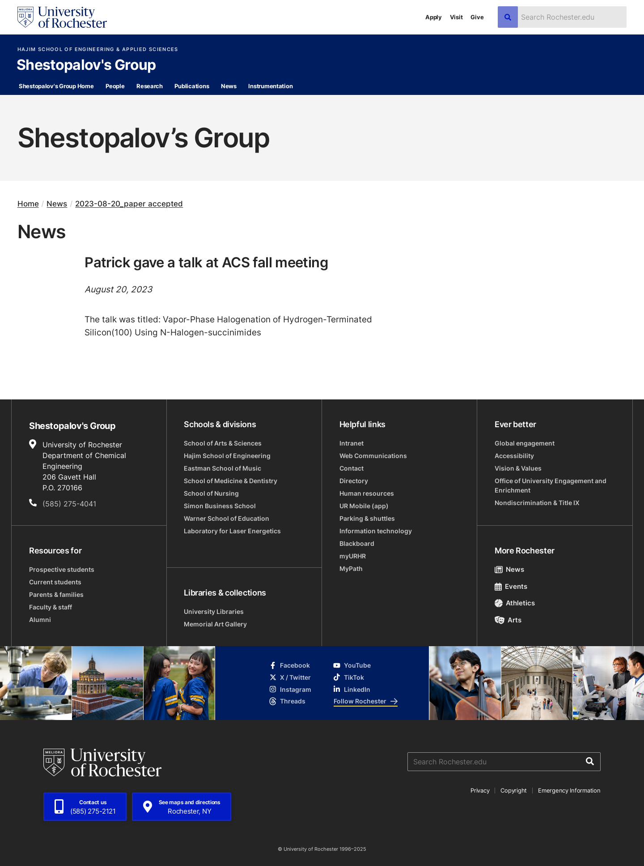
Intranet (351, 443)
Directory (353, 480)
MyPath (351, 568)
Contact (351, 468)
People (115, 86)
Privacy (479, 790)
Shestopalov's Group (86, 65)
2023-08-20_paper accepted (129, 204)
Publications (191, 86)
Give (476, 17)
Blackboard (356, 543)
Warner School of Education (226, 518)
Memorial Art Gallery (215, 624)
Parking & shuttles (367, 518)
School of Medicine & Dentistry (230, 480)
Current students (55, 582)
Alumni (40, 619)
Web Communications (373, 455)
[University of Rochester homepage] (62, 17)
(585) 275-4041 (69, 504)
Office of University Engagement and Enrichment (550, 485)
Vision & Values (518, 468)
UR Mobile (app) (364, 506)
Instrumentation (270, 86)
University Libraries (214, 611)
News (229, 86)
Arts (508, 620)
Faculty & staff (50, 607)
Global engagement (525, 443)
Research (149, 86)
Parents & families (56, 594)
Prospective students (61, 569)
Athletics (515, 603)
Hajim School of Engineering (227, 455)
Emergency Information (569, 790)
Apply (433, 17)
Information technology (375, 531)
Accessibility (514, 455)
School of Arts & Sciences (223, 443)
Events (511, 586)
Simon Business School (220, 506)
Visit (456, 17)
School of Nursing (211, 493)
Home (28, 204)
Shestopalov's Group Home (56, 86)
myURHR (352, 556)
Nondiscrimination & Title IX (537, 502)
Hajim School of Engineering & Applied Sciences (97, 49)
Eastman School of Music (222, 468)
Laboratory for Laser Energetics (232, 531)
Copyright (513, 790)
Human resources (366, 493)
